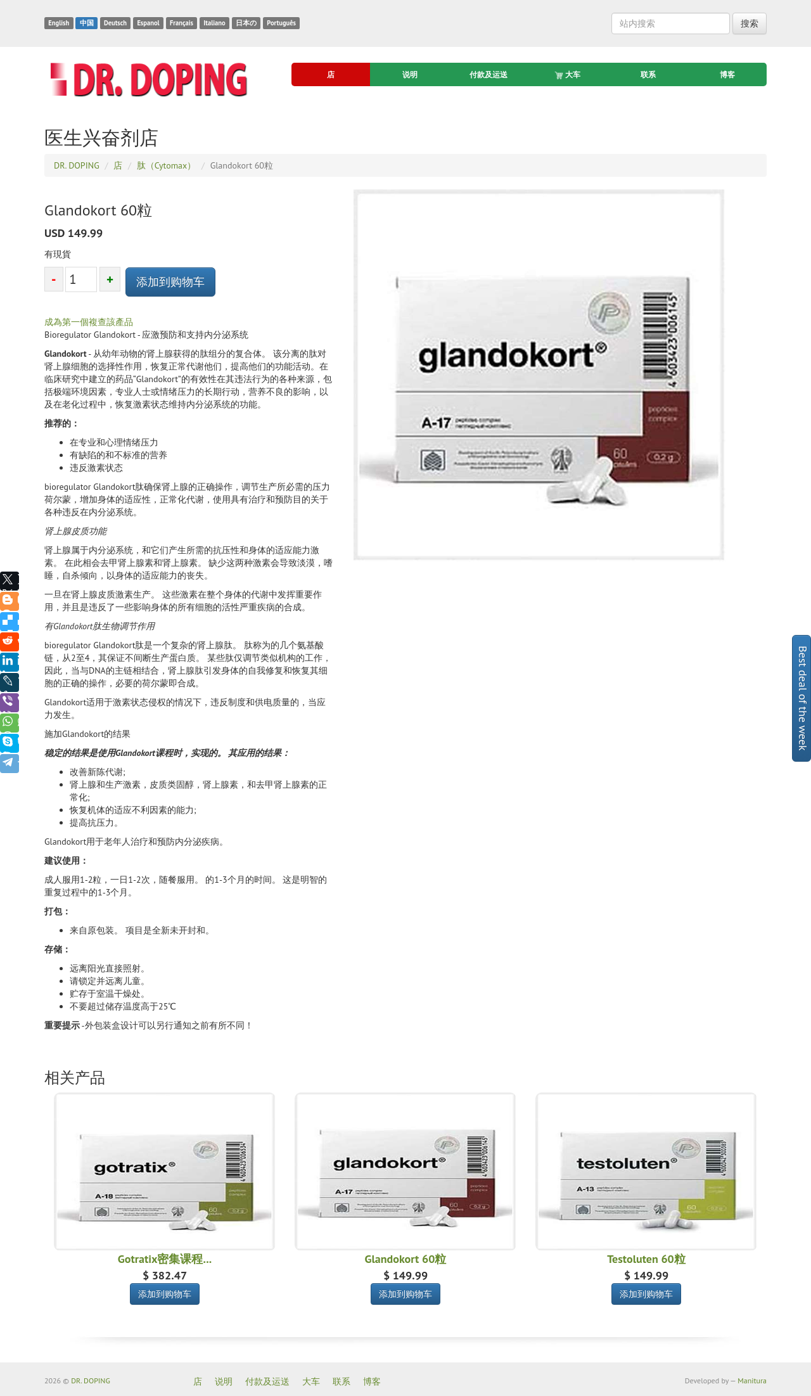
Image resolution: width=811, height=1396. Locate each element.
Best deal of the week (803, 698)
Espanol (148, 22)
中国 (87, 22)
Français (181, 22)
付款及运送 (488, 74)
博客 (727, 74)
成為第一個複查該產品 (88, 322)
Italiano (214, 22)
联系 (648, 74)
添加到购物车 (170, 281)
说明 (410, 74)
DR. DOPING (90, 1380)
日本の (246, 22)
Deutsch (115, 22)
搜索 (749, 23)
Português (281, 22)
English (58, 22)
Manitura (752, 1380)
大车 (568, 75)
